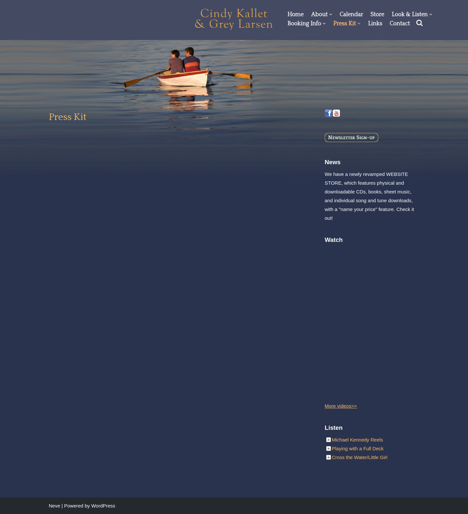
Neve (54, 505)
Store (377, 14)
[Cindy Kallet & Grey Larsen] (234, 19)
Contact (400, 23)
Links (375, 23)
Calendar (351, 14)
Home (295, 14)
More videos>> (341, 406)
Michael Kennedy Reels (357, 439)
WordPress (103, 505)
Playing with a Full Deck (358, 448)
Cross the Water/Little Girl (359, 457)
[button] (330, 14)
